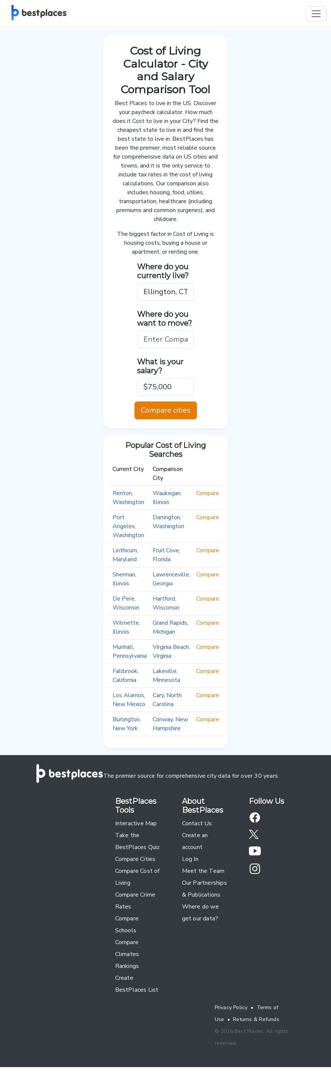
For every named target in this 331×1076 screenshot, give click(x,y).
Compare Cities (135, 859)
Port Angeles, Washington (128, 526)
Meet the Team (203, 871)
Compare (207, 493)
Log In (190, 859)
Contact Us (197, 823)
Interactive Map (136, 823)
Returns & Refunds (256, 1019)
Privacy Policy (231, 1007)
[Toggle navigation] (316, 13)
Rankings (127, 966)
